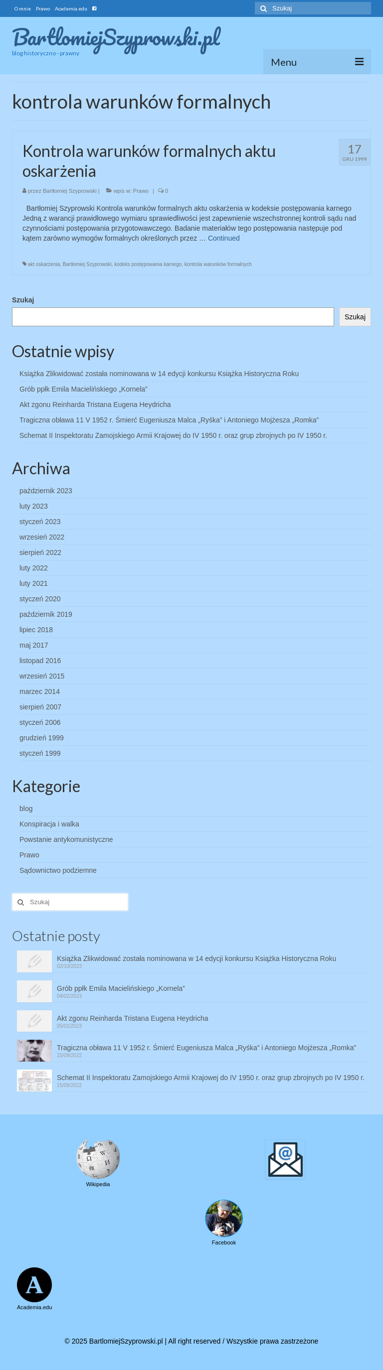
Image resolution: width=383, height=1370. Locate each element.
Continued (224, 238)
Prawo (141, 191)
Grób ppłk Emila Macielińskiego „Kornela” (83, 389)
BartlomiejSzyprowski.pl (116, 36)
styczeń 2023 (40, 522)
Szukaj (23, 300)
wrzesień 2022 (41, 537)
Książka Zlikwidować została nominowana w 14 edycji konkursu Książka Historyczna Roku (159, 374)
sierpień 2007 (40, 707)
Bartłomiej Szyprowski (70, 191)
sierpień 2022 (40, 552)
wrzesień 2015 (41, 676)
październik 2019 (45, 614)
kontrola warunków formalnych (218, 264)
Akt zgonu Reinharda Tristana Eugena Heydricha (95, 405)
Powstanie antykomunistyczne (66, 839)
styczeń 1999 (40, 753)
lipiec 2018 (36, 630)
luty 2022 (33, 568)
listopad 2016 (40, 661)
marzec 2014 (39, 691)
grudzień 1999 (41, 738)
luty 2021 (33, 583)
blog (25, 809)
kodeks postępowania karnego (148, 264)
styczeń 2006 (40, 722)
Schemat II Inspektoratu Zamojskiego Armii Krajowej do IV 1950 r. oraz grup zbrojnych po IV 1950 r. (173, 435)
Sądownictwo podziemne (58, 870)
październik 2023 (45, 491)
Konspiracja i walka (49, 824)
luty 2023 (33, 506)
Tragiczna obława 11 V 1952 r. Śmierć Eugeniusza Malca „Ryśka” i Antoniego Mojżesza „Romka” (169, 420)
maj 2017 (33, 645)
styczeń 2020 (40, 599)
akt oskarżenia (44, 264)
